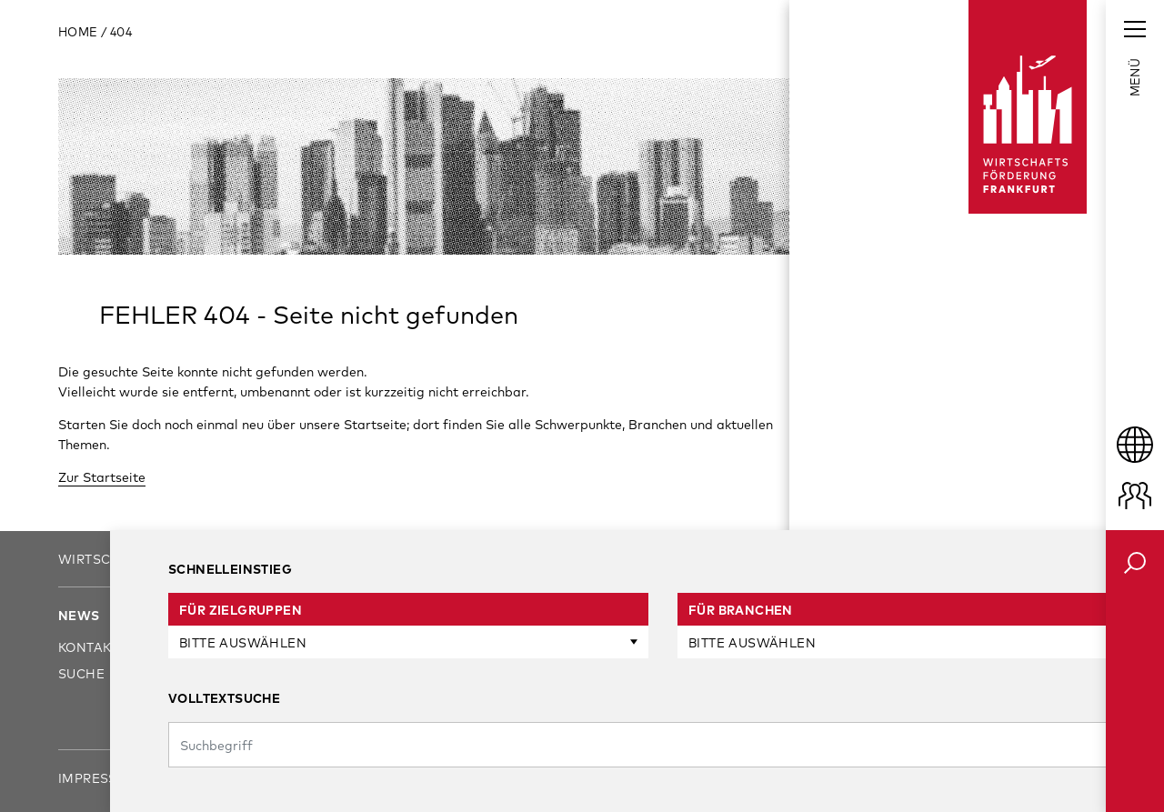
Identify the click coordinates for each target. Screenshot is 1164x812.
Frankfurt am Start (664, 647)
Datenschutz (221, 778)
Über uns (203, 615)
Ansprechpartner (237, 647)
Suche (81, 673)
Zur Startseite (102, 477)
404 (121, 32)
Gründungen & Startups (447, 699)
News (79, 615)
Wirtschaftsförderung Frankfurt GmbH (213, 558)
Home (79, 32)
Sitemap (333, 778)
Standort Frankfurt (667, 615)
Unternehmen (408, 647)
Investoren (398, 673)
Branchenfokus (649, 673)
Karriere (202, 673)
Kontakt (88, 647)
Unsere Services (417, 615)
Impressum (98, 778)
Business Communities (673, 699)
